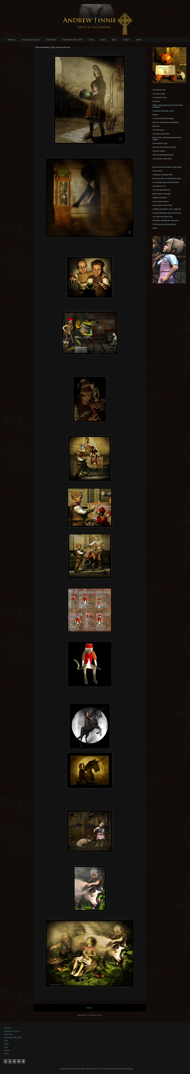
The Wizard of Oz (159, 186)
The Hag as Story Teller (161, 134)
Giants (155, 228)
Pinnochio (156, 101)
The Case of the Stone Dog (162, 217)
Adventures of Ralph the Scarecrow (165, 220)
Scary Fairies (157, 171)
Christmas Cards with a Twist (163, 111)
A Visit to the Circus (160, 97)
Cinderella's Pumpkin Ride (162, 175)
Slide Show (51, 39)
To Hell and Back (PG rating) (163, 118)
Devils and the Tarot (160, 143)
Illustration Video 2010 (72, 39)
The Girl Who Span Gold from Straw (166, 182)
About (103, 39)
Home (138, 39)
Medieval (156, 126)
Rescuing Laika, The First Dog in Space (167, 178)
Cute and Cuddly (159, 94)
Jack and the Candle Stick (162, 159)
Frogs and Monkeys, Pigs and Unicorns (167, 213)
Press (91, 39)
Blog (114, 39)
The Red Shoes (158, 130)
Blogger (130, 1069)
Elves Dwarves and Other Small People (167, 167)
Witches (155, 115)
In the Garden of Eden (161, 201)
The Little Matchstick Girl (161, 190)
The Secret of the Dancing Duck (164, 224)
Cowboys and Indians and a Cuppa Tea (167, 209)
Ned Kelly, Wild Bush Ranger (163, 155)
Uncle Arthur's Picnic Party (162, 205)
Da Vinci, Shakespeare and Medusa (166, 122)
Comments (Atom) (95, 1015)
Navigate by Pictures (31, 39)
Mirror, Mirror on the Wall (161, 194)
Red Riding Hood (159, 90)
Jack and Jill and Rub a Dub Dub (164, 147)
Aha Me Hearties (159, 151)
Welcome (11, 39)
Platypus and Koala (160, 198)
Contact (126, 39)
